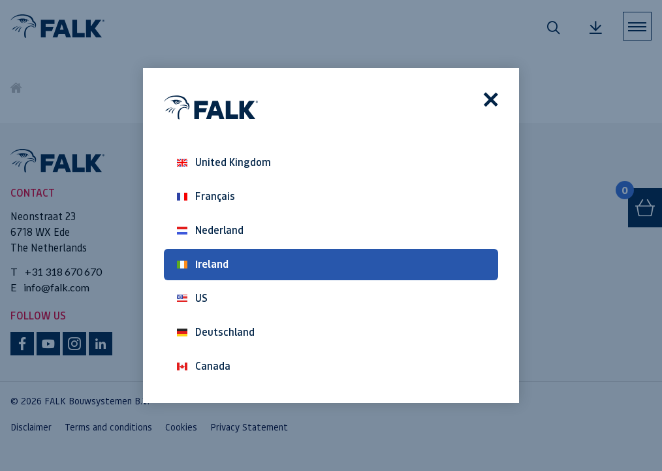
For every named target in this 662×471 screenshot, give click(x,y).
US (192, 298)
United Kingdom (224, 162)
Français (206, 196)
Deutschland (216, 332)
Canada (203, 366)
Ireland (203, 264)
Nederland (210, 230)
